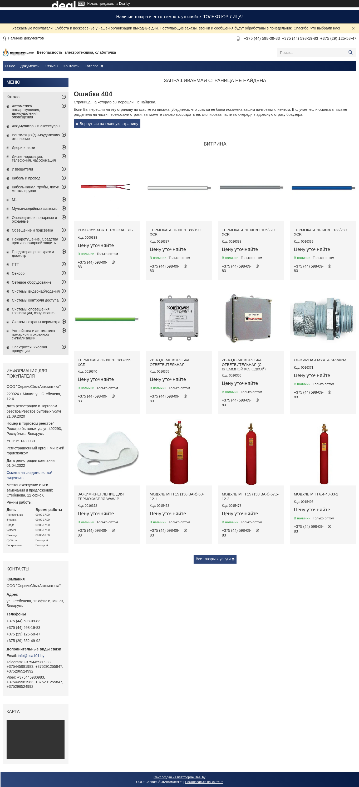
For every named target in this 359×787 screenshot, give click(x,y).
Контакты (71, 66)
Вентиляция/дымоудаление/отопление (36, 137)
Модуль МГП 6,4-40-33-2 (316, 494)
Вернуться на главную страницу (109, 123)
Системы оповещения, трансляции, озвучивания (33, 311)
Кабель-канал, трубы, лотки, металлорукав (36, 189)
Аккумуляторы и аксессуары (36, 126)
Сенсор (18, 273)
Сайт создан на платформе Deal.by (179, 777)
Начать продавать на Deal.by (108, 4)
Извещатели (22, 169)
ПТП (15, 264)
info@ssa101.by (31, 656)
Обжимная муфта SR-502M (320, 360)
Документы (29, 66)
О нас (10, 66)
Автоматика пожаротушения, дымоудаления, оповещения (26, 111)
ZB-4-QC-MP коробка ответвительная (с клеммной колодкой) (244, 364)
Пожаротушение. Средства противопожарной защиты (35, 241)
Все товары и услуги (213, 559)
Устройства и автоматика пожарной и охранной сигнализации (33, 334)
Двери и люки (23, 148)
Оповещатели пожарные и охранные (34, 219)
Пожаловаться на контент (204, 782)
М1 (14, 200)
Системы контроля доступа (35, 300)
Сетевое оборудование (31, 282)
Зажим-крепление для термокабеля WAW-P (101, 496)
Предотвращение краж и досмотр (33, 254)
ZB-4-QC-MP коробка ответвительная (170, 362)
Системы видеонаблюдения (36, 291)
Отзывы (51, 66)
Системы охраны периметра (36, 322)
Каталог (91, 66)
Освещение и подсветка (32, 230)
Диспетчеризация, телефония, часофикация (34, 158)
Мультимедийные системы (34, 209)
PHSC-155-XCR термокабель (105, 230)
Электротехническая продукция (29, 349)
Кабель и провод (26, 178)
